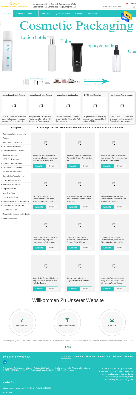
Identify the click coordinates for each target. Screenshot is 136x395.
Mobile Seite (9, 382)
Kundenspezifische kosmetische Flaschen (122, 95)
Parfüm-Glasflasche (10, 218)
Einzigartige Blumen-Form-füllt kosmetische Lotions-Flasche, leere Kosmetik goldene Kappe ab (45, 158)
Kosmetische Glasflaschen (67, 95)
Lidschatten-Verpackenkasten (13, 206)
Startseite (7, 14)
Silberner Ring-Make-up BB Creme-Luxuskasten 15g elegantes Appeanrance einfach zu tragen (45, 239)
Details (51, 166)
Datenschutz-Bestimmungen (15, 368)
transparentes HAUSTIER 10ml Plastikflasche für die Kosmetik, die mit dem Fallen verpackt (40, 119)
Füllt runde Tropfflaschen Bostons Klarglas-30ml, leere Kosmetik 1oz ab (79, 158)
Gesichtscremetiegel (10, 155)
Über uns (32, 14)
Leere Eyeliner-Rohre (10, 197)
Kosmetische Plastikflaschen (14, 95)
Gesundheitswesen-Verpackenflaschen (17, 214)
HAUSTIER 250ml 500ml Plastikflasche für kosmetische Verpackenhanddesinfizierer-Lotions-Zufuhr (14, 119)
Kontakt (78, 14)
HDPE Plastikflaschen (92, 95)
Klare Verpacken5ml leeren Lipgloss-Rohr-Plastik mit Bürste (78, 279)
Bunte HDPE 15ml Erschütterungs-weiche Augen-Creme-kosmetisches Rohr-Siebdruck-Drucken (114, 158)
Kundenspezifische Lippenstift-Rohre (16, 201)
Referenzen (92, 14)
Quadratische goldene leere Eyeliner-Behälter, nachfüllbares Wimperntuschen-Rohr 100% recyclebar (112, 239)
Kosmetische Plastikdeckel (12, 172)
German (132, 3)
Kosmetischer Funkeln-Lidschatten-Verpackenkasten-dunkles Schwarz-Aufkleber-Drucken (46, 280)
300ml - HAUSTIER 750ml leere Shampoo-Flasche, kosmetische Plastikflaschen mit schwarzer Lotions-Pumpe (122, 119)
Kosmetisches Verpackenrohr (13, 176)
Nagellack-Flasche (9, 189)
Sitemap (129, 356)
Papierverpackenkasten (11, 185)
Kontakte (39, 166)
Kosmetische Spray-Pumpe (12, 168)
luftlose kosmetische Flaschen (13, 151)
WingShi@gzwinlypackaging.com (119, 379)
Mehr (68, 347)
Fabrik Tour (46, 14)
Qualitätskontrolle (63, 14)
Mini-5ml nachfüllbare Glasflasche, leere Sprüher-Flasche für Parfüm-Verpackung (68, 119)
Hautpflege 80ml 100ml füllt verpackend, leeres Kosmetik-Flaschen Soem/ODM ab (94, 119)
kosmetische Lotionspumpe (12, 163)
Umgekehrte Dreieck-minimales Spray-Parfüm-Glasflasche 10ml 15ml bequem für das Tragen (112, 280)
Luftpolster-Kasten (9, 193)
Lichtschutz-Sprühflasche (12, 180)
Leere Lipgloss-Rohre (10, 210)
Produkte (19, 14)
